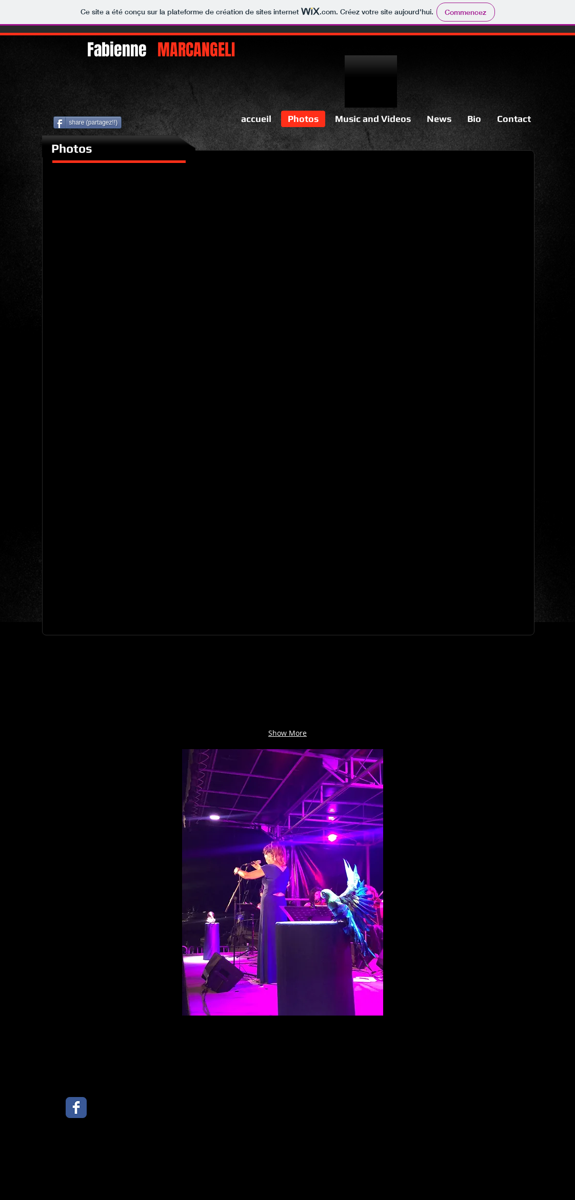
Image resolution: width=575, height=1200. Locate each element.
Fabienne (161, 50)
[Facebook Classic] (76, 1107)
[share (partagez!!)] (87, 122)
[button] (110, 254)
